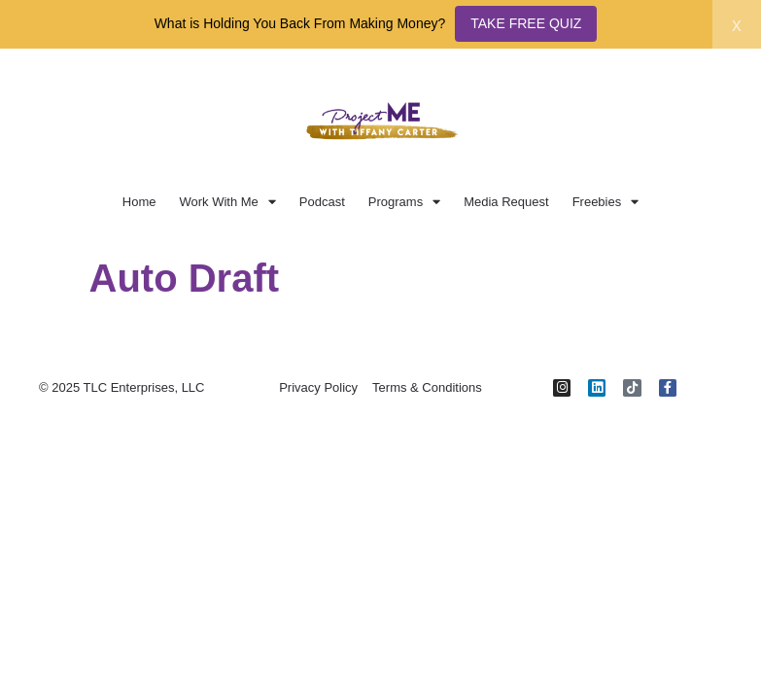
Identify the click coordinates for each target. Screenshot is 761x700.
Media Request (506, 201)
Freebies (606, 202)
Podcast (322, 201)
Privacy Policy (318, 387)
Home (139, 201)
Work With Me (227, 202)
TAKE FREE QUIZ (525, 23)
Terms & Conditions (427, 387)
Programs (404, 202)
